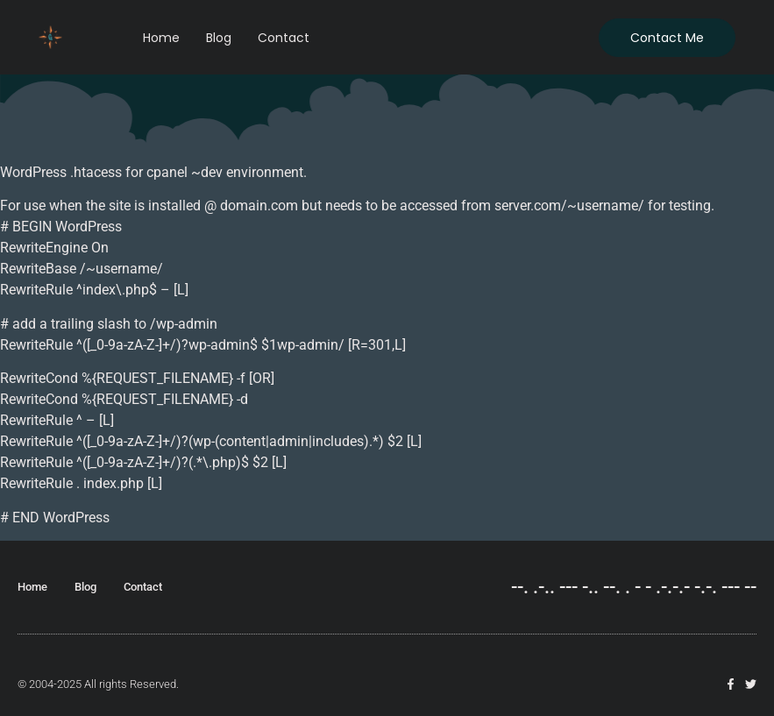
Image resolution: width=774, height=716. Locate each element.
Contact (283, 37)
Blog (218, 37)
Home (161, 37)
